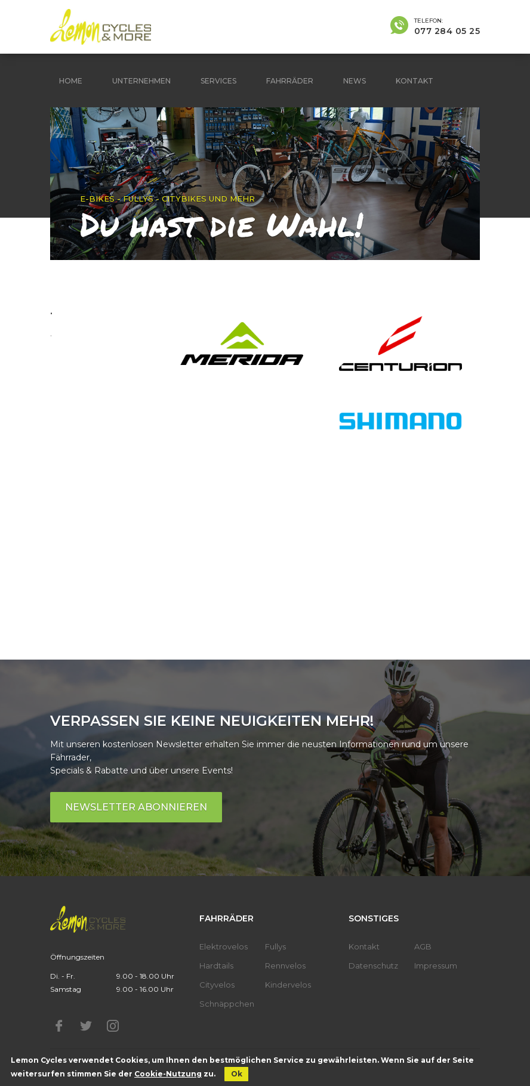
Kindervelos (288, 984)
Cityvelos (217, 984)
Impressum (435, 965)
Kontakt (414, 80)
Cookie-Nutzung (168, 1073)
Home (70, 80)
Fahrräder (289, 80)
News (354, 80)
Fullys (275, 946)
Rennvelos (285, 965)
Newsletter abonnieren (136, 807)
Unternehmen (141, 80)
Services (218, 80)
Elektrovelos (223, 946)
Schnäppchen (226, 1003)
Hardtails (216, 965)
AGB (423, 946)
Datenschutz (373, 965)
